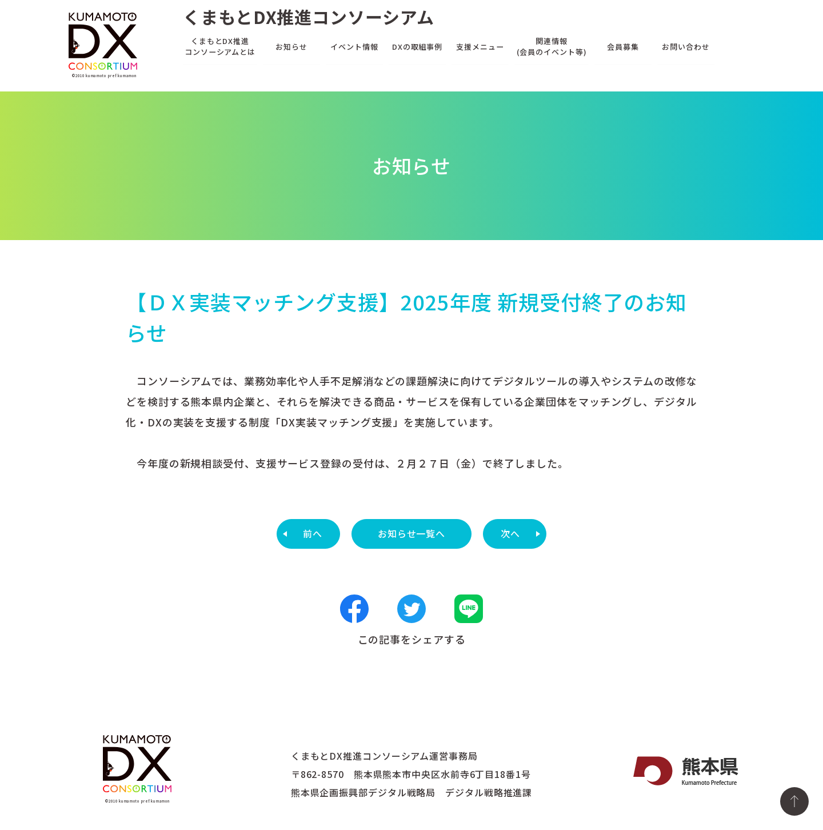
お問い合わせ (685, 46)
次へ (510, 533)
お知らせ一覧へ (411, 533)
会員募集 (623, 46)
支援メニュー (480, 46)
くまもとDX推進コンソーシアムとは (220, 46)
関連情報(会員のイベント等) (552, 46)
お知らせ (291, 46)
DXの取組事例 (417, 46)
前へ (312, 533)
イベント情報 (354, 46)
